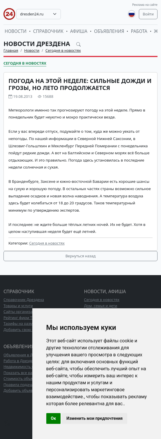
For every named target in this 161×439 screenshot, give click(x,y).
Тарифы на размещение (25, 323)
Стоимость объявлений (24, 378)
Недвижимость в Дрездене (27, 366)
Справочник (48, 31)
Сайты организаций (21, 311)
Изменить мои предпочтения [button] (94, 418)
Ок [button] (53, 418)
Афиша (78, 31)
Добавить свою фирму (23, 329)
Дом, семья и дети (100, 305)
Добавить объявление (23, 390)
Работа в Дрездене (20, 360)
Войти (148, 14)
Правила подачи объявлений (29, 384)
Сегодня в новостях (63, 50)
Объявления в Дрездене (25, 354)
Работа (139, 31)
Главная (10, 50)
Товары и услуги (18, 305)
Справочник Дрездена (23, 299)
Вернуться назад (80, 256)
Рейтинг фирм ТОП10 (22, 317)
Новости (15, 31)
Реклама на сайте (145, 5)
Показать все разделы (23, 372)
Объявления (109, 31)
